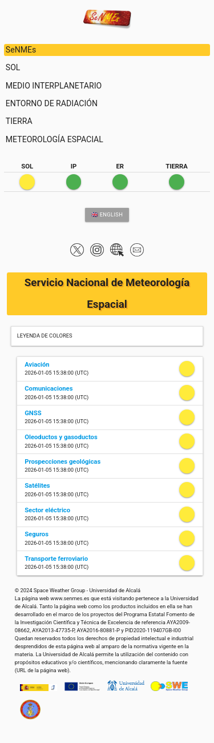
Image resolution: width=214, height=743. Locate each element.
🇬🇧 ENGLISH (107, 214)
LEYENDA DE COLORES (44, 335)
